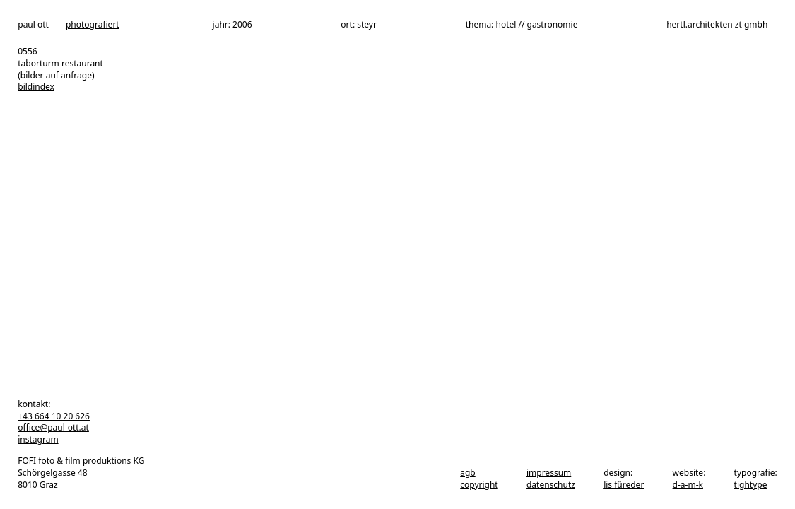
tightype (750, 485)
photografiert (92, 24)
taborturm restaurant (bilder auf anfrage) (60, 69)
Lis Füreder (623, 485)
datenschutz (550, 485)
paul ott (33, 24)
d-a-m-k (688, 485)
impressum (548, 473)
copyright (478, 485)
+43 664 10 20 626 (54, 416)
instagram (38, 439)
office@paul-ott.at (53, 427)
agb (468, 473)
